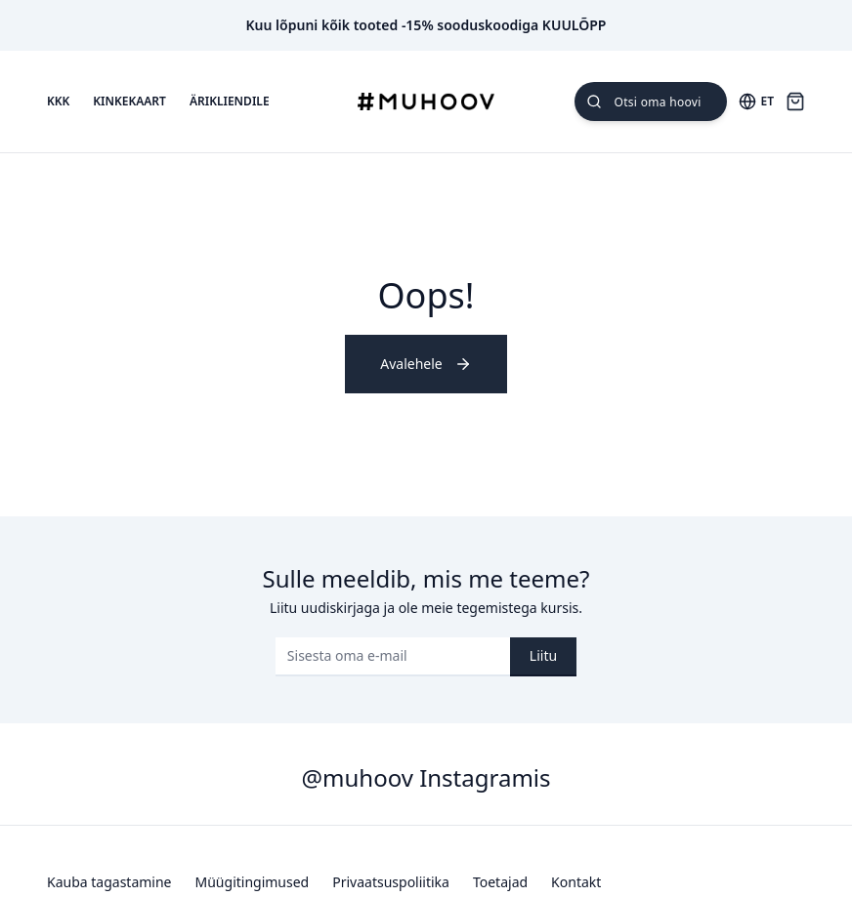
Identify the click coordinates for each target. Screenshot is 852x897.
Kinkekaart (129, 101)
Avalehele (425, 363)
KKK (58, 101)
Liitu (543, 655)
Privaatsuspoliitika (390, 882)
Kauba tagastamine (109, 882)
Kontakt (576, 882)
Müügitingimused (252, 882)
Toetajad (500, 882)
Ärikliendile (230, 101)
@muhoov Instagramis (425, 777)
